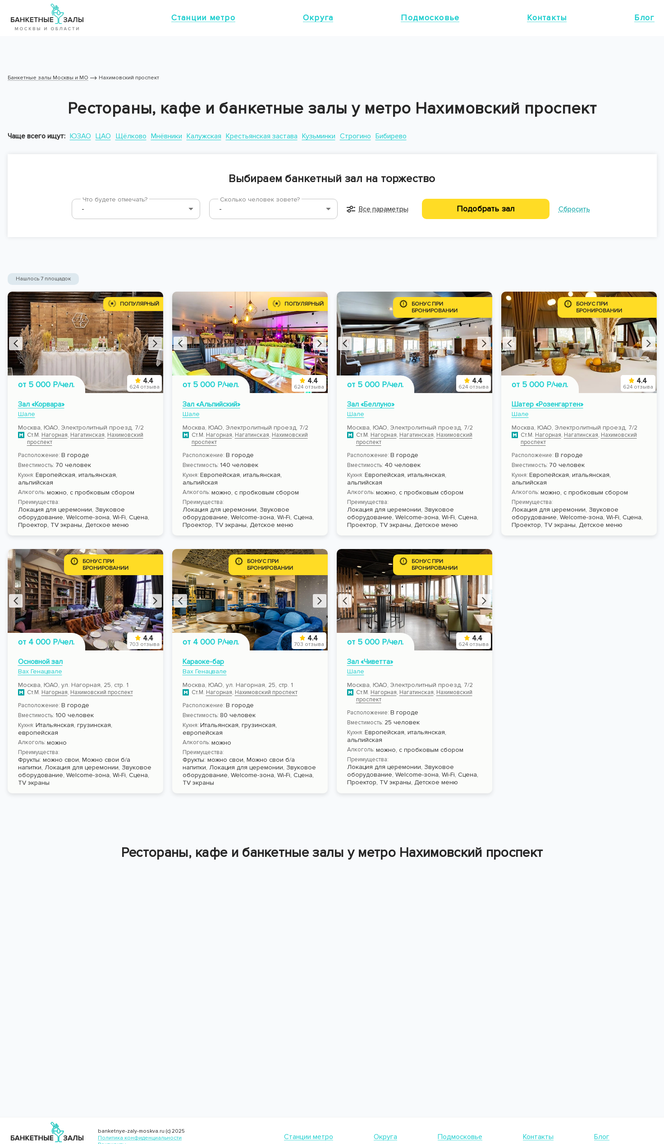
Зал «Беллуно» (370, 404)
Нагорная (54, 435)
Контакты (547, 18)
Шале (26, 414)
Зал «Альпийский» (211, 404)
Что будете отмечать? (115, 199)
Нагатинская (87, 435)
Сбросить (574, 209)
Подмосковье (430, 18)
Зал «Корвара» (41, 404)
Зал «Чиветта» (370, 661)
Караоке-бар (203, 661)
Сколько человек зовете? (260, 199)
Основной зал (40, 661)
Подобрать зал (485, 209)
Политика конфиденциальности (140, 1138)
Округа (318, 18)
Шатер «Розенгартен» (547, 404)
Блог (644, 18)
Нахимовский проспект (101, 692)
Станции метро (203, 18)
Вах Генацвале (40, 671)
